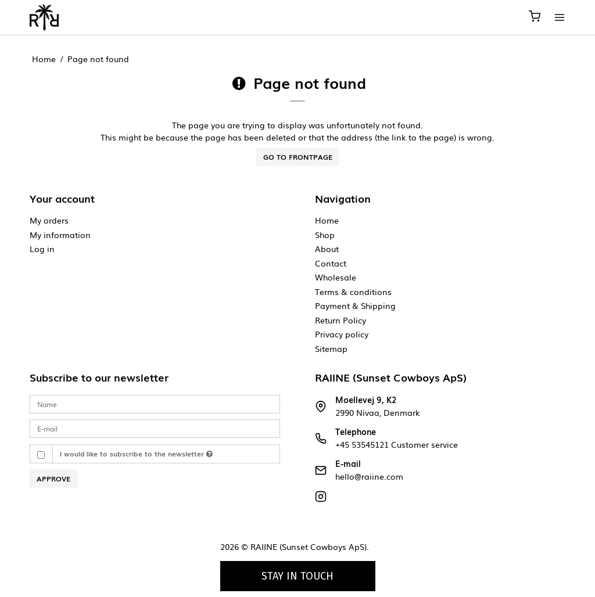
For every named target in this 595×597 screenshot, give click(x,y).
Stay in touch (297, 576)
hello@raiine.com (369, 476)
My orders (49, 220)
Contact (330, 263)
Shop (325, 234)
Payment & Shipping (355, 305)
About (327, 248)
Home (327, 220)
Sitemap (331, 348)
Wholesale (335, 277)
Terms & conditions (353, 291)
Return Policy (340, 320)
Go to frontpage (297, 157)
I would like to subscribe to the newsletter (136, 453)
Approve (53, 478)
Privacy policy (341, 334)
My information (60, 234)
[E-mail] (155, 428)
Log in (42, 248)
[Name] (155, 403)
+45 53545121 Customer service (396, 444)
